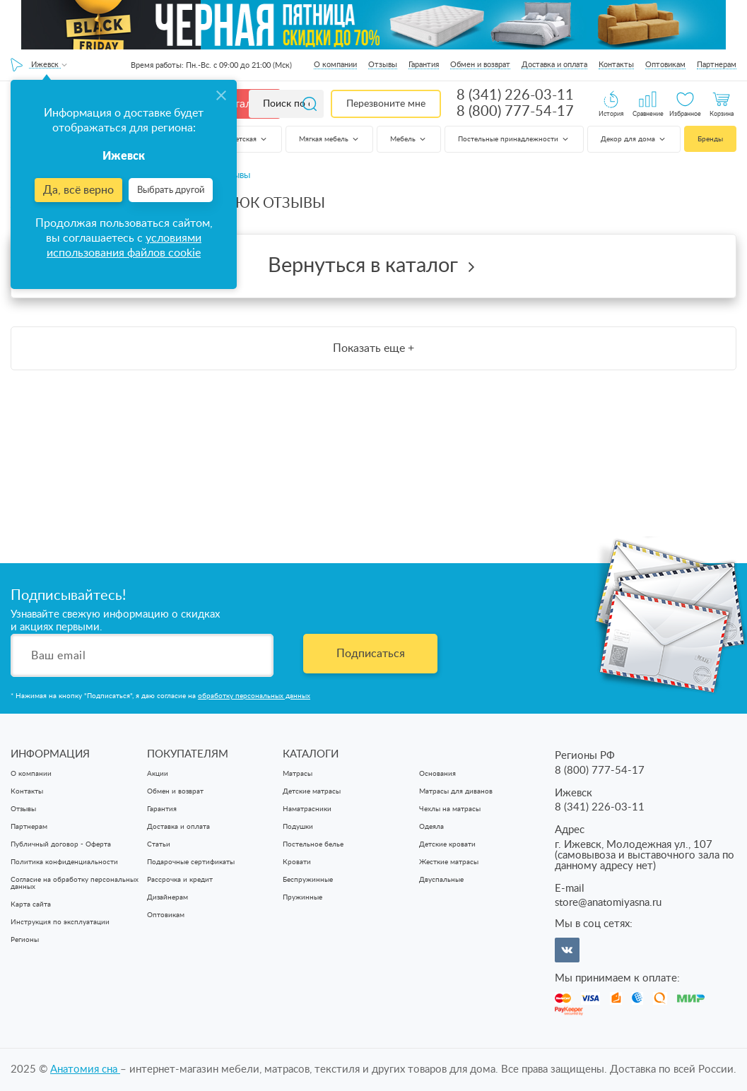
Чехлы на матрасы (450, 809)
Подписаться (370, 653)
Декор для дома (634, 139)
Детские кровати (447, 844)
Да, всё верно (78, 190)
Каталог (241, 104)
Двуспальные (441, 879)
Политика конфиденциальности (64, 862)
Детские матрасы (312, 791)
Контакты (616, 65)
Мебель (409, 139)
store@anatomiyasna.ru (608, 902)
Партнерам (716, 65)
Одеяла (431, 826)
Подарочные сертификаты (191, 862)
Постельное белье (313, 844)
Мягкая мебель (329, 139)
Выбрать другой (170, 190)
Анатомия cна (85, 1069)
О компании (335, 65)
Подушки (298, 826)
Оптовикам (665, 65)
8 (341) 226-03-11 (515, 95)
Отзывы (382, 65)
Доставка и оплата (554, 65)
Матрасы (297, 773)
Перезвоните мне (385, 104)
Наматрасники (307, 809)
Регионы (25, 939)
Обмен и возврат (480, 65)
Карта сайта (31, 904)
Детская (249, 139)
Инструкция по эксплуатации (60, 922)
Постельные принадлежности (514, 139)
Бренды (710, 139)
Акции (157, 773)
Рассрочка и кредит (180, 879)
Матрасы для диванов (456, 791)
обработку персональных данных (254, 696)
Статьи (158, 844)
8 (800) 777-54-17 (515, 112)
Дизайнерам (167, 897)
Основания (437, 773)
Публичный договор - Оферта (61, 844)
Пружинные (302, 897)
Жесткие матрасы (448, 862)
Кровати (297, 862)
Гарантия (423, 65)
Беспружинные (308, 879)
